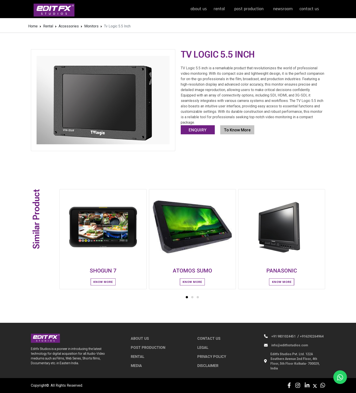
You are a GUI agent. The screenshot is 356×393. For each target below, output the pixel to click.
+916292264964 (312, 336)
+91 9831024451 (283, 336)
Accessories (69, 26)
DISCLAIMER (207, 366)
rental (220, 9)
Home (33, 26)
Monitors (91, 26)
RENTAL (137, 356)
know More (103, 282)
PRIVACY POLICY (211, 356)
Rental (48, 26)
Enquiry (198, 130)
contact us (309, 9)
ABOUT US (140, 338)
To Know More (237, 130)
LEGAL (202, 347)
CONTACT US (208, 338)
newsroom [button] (283, 9)
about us (198, 9)
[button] (187, 297)
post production (250, 9)
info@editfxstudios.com (289, 345)
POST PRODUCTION (148, 347)
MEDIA (136, 366)
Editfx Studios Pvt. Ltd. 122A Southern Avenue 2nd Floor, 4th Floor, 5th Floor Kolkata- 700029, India (295, 361)
